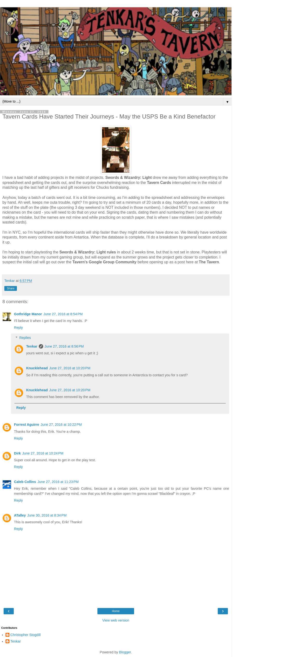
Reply (18, 327)
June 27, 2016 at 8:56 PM (64, 346)
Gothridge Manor (28, 314)
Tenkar (31, 346)
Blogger (125, 652)
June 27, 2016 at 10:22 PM (61, 424)
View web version (115, 620)
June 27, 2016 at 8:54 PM (63, 314)
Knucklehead (37, 368)
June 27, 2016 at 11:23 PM (58, 482)
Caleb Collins (25, 482)
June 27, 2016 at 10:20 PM (69, 368)
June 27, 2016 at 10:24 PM (42, 453)
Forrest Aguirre (26, 424)
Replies (25, 338)
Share (10, 288)
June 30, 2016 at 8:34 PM (47, 515)
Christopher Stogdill (25, 635)
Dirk (17, 453)
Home (116, 611)
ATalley (20, 515)
